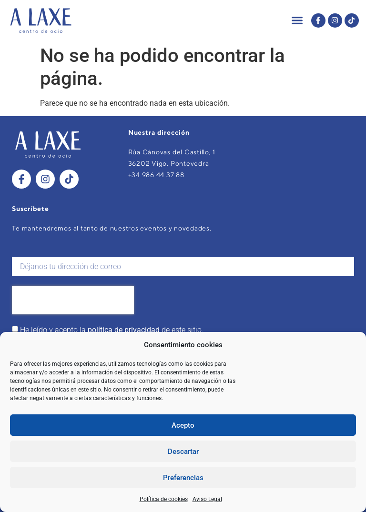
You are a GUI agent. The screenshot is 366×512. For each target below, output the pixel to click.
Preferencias (183, 477)
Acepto (183, 425)
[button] (297, 20)
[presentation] (73, 300)
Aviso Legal (207, 499)
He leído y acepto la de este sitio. (111, 329)
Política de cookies (164, 499)
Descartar (183, 451)
